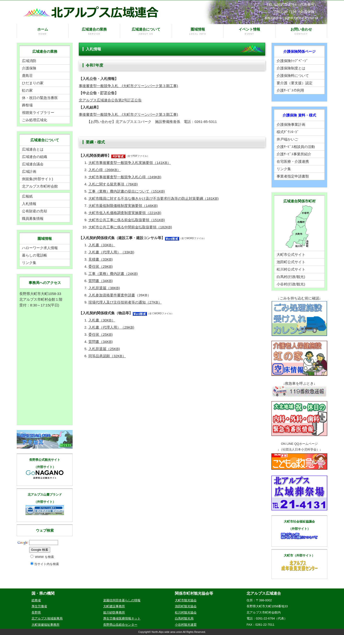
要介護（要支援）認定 (294, 83)
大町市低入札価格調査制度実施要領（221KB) (124, 213)
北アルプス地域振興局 (47, 618)
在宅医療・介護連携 (293, 161)
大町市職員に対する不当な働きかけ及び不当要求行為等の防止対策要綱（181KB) (153, 198)
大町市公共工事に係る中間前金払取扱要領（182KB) (130, 227)
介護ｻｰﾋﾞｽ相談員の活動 (296, 147)
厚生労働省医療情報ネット (121, 618)
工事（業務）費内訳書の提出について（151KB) (126, 191)
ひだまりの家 (32, 83)
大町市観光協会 (186, 600)
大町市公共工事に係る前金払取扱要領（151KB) (126, 220)
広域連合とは (32, 149)
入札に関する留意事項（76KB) (113, 184)
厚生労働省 (39, 606)
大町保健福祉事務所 (45, 624)
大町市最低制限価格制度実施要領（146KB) (123, 206)
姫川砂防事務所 (114, 612)
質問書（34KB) (100, 281)
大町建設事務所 (114, 606)
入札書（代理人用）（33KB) (111, 252)
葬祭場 (27, 105)
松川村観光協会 (186, 612)
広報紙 (27, 196)
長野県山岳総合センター (120, 624)
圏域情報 (198, 31)
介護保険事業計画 (291, 124)
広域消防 (29, 61)
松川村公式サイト (291, 269)
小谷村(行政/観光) (291, 284)
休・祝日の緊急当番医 (40, 98)
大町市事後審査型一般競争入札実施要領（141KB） (129, 163)
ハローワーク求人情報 (40, 248)
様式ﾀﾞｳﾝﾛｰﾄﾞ (288, 132)
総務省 (36, 600)
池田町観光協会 (186, 606)
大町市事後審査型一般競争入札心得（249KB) (124, 177)
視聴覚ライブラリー (38, 112)
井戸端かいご (287, 139)
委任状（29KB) (100, 266)
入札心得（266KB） (104, 170)
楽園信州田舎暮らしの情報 (121, 600)
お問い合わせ (301, 31)
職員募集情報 (32, 218)
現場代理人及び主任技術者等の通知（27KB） (125, 302)
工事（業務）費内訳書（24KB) (113, 274)
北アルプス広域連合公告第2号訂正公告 (110, 100)
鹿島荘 (27, 75)
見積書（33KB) (100, 259)
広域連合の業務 (94, 31)
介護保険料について (293, 75)
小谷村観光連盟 (186, 624)
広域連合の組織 (34, 157)
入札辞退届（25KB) (104, 349)
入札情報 (29, 204)
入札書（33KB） (101, 245)
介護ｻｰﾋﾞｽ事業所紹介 (294, 154)
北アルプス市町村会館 (40, 186)
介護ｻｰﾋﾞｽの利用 (290, 90)
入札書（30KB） (101, 320)
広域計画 (29, 171)
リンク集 (29, 263)
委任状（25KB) (100, 334)
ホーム (42, 31)
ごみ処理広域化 (34, 120)
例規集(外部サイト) (37, 179)
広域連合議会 (32, 164)
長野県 (36, 612)
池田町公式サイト (291, 262)
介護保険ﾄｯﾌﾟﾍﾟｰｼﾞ (292, 61)
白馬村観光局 (184, 618)
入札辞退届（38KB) (104, 288)
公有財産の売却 (34, 211)
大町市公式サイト (291, 254)
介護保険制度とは (291, 68)
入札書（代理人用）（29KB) (111, 327)
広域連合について (146, 31)
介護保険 (29, 68)
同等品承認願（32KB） (107, 356)
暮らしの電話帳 (34, 255)
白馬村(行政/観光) (291, 277)
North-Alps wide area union (167, 631)
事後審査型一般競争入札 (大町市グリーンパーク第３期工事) (128, 86)
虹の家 (27, 90)
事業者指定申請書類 (293, 176)
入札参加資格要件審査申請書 (111, 295)
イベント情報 (249, 31)
